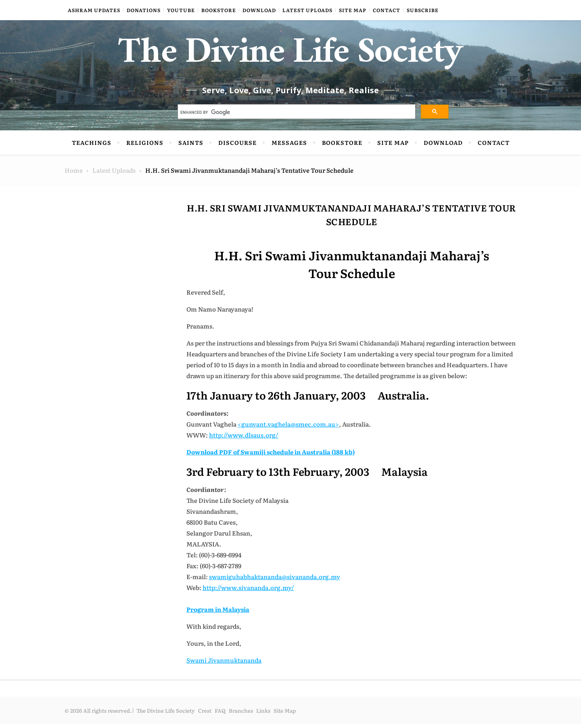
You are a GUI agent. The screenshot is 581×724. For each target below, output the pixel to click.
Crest (204, 710)
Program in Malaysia (217, 609)
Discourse (237, 142)
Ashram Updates (94, 10)
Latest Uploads (307, 10)
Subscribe (423, 10)
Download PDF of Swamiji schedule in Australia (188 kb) (270, 451)
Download (259, 10)
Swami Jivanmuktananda (223, 660)
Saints (190, 142)
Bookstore (218, 10)
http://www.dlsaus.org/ (243, 434)
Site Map (352, 10)
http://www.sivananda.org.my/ (248, 587)
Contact (386, 10)
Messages (289, 142)
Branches (241, 710)
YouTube (181, 10)
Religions (144, 142)
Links (263, 710)
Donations (144, 10)
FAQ (220, 710)
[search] (296, 112)
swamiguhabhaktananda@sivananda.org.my (274, 576)
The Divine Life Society (290, 56)
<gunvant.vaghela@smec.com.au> (288, 424)
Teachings (91, 142)
